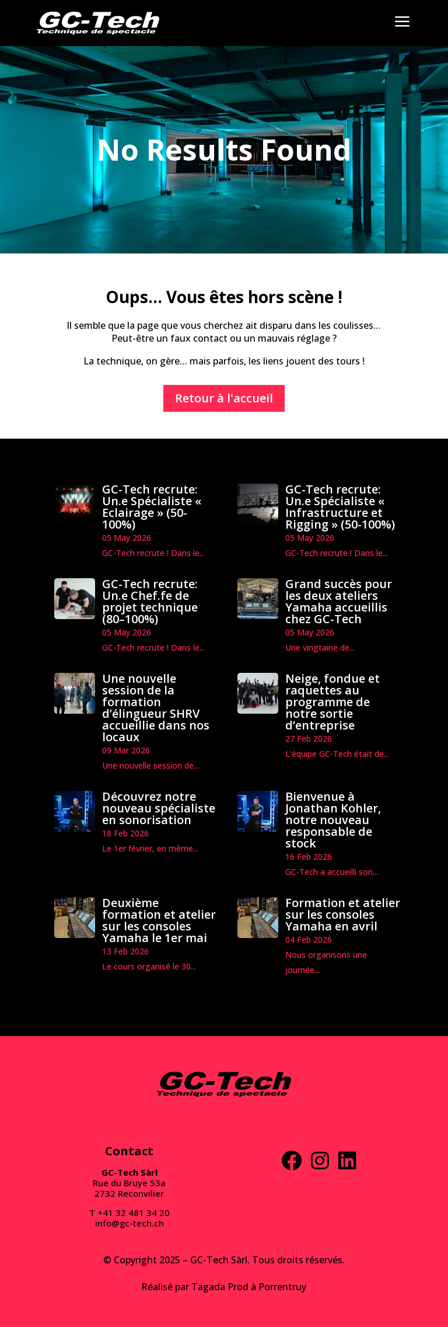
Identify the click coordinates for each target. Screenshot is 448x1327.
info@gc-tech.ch (129, 1223)
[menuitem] (98, 23)
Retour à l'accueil (224, 398)
